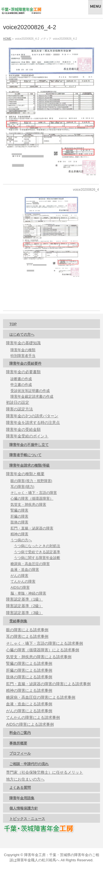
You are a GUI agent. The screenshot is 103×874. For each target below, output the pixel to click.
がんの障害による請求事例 (29, 711)
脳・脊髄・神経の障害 (28, 593)
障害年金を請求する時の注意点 (33, 422)
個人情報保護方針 (23, 808)
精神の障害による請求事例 (29, 690)
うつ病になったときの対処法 (37, 546)
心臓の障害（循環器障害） (31, 498)
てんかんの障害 (22, 581)
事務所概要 (18, 743)
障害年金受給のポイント (27, 436)
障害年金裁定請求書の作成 (31, 396)
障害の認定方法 (19, 409)
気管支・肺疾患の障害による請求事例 (38, 657)
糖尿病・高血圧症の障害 (30, 564)
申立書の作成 (21, 385)
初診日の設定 (17, 402)
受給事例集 (18, 621)
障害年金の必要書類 (23, 372)
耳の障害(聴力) (22, 487)
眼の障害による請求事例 (27, 630)
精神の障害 (19, 534)
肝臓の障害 (19, 516)
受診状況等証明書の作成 (30, 391)
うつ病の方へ (21, 540)
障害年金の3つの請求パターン (32, 416)
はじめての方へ (21, 334)
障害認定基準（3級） (24, 613)
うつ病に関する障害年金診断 (37, 558)
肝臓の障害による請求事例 (29, 670)
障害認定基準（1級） (24, 599)
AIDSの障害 (19, 587)
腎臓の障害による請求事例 (29, 663)
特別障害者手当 (22, 356)
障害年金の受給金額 (23, 429)
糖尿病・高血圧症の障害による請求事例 (40, 697)
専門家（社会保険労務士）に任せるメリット (44, 772)
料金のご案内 (20, 733)
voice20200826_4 (86, 190)
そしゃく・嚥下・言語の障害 (33, 493)
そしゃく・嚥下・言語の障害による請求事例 (44, 643)
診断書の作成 (21, 379)
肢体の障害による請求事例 (29, 677)
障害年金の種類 (22, 350)
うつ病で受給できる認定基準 (37, 552)
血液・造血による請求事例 (29, 704)
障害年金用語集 (21, 798)
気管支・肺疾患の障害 (28, 504)
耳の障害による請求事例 (27, 636)
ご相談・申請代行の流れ (29, 764)
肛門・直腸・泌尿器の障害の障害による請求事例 (48, 684)
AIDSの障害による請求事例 (30, 724)
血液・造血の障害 (24, 570)
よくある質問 (20, 788)
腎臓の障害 (19, 510)
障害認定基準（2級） (24, 606)
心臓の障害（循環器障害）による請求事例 (42, 650)
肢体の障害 (19, 522)
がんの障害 (19, 576)
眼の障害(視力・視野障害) (31, 481)
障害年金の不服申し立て (29, 445)
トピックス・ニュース (27, 819)
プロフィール (20, 753)
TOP (13, 324)
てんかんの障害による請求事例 (33, 717)
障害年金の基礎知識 (23, 343)
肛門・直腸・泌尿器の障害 (31, 528)
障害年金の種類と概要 (25, 474)
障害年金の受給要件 (25, 363)
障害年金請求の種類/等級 (29, 465)
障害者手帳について (25, 455)
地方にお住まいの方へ (25, 779)
